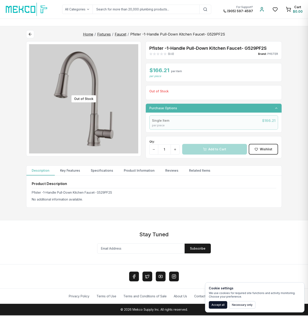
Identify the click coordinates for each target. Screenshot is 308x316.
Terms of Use (106, 297)
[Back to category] (30, 34)
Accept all (218, 304)
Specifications (102, 171)
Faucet (120, 34)
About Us (180, 297)
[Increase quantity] (175, 150)
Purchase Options (213, 108)
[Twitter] (147, 277)
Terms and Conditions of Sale (145, 297)
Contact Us (202, 297)
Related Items (199, 171)
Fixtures (104, 34)
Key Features (70, 171)
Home (88, 34)
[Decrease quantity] (154, 150)
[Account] (261, 9)
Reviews (171, 171)
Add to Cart (214, 150)
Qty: (152, 142)
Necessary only (242, 304)
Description (40, 172)
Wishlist (263, 150)
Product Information (139, 171)
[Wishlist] (275, 9)
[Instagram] (174, 277)
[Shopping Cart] (294, 9)
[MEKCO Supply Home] (27, 9)
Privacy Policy (79, 297)
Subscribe (197, 249)
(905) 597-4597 (238, 11)
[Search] (205, 9)
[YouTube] (161, 277)
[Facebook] (134, 277)
